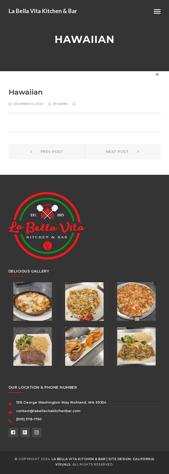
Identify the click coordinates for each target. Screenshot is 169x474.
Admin (62, 104)
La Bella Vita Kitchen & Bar (42, 10)
